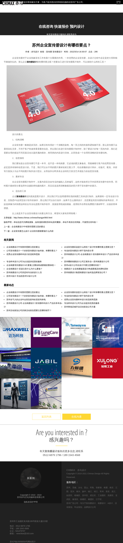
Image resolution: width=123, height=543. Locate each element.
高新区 (110, 495)
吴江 (113, 491)
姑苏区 (69, 495)
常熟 (92, 487)
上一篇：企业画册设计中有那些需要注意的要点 (24, 226)
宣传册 (49, 52)
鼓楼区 (83, 499)
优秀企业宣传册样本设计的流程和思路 (23, 254)
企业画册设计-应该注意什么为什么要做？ (24, 269)
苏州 (68, 487)
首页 (6, 42)
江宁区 (99, 499)
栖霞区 (91, 499)
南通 (106, 487)
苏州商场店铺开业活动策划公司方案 (80, 307)
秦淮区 (75, 499)
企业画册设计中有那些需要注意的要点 (23, 247)
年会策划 (78, 507)
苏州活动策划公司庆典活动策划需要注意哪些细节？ (29, 310)
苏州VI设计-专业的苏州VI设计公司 (21, 276)
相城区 (77, 495)
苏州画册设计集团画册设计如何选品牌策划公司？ (85, 272)
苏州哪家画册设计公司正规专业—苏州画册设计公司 (86, 261)
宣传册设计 (58, 52)
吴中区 (85, 495)
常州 (102, 491)
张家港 (99, 487)
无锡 (74, 487)
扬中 (84, 491)
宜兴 (72, 491)
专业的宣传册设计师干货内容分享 (79, 250)
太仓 (80, 487)
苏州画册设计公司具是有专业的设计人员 (24, 272)
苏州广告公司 (77, 2)
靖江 (96, 491)
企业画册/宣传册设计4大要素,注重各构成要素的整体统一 (31, 265)
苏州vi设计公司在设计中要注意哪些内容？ (82, 265)
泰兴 (78, 491)
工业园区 (102, 495)
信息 (13, 42)
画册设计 (21, 42)
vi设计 (110, 503)
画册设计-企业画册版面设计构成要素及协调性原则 (86, 269)
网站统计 (32, 541)
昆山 (86, 487)
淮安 (108, 491)
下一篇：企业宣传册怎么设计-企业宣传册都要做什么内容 (29, 231)
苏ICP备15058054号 (19, 541)
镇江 (90, 491)
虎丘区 (93, 495)
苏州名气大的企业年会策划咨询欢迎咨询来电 (26, 299)
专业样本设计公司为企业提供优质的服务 (24, 261)
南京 (111, 487)
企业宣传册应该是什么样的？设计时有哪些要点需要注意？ (89, 247)
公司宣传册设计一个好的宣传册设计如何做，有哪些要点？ (31, 250)
